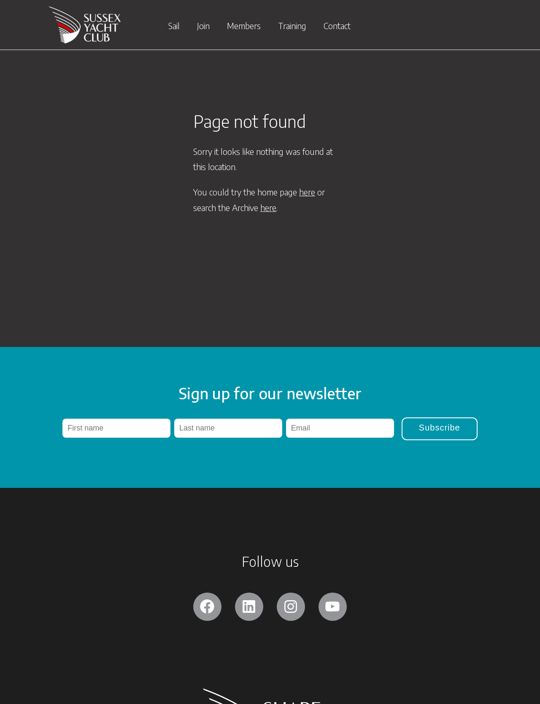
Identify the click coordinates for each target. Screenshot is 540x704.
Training (292, 28)
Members (244, 28)
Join (203, 28)
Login (480, 6)
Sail (174, 28)
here (307, 192)
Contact (337, 28)
